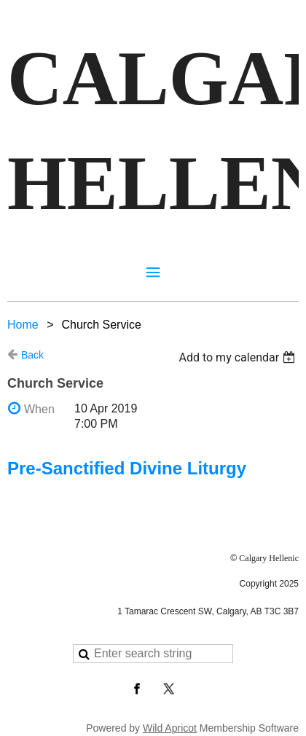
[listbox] (238, 357)
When (39, 409)
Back (32, 355)
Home (23, 324)
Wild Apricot (170, 728)
